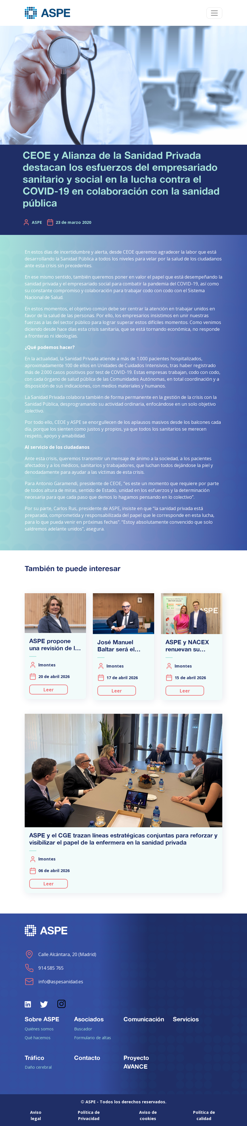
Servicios (186, 1019)
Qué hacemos (38, 1037)
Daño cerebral (38, 1067)
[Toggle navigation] (214, 13)
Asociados (89, 1019)
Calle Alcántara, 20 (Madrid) (60, 954)
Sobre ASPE (42, 1019)
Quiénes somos (39, 1029)
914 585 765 (44, 968)
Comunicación (143, 1019)
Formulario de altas (92, 1037)
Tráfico (34, 1057)
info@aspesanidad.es (54, 981)
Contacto (87, 1057)
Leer (48, 690)
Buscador (83, 1029)
